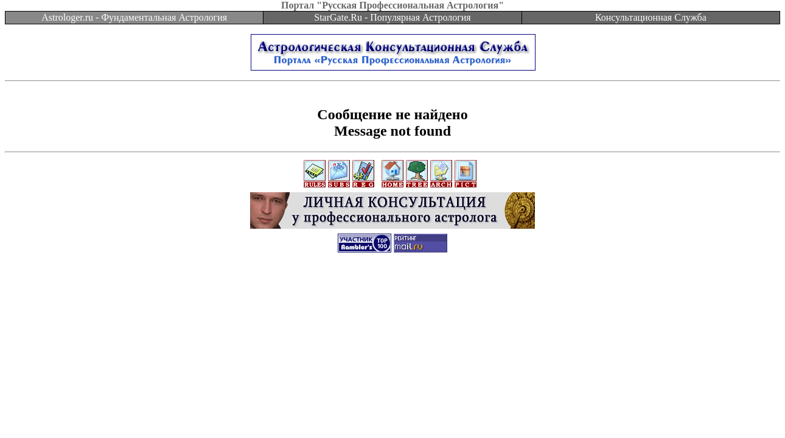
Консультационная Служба (650, 17)
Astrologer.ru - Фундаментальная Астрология (134, 17)
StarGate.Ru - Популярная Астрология (392, 17)
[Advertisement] (392, 290)
